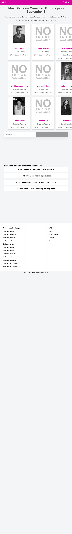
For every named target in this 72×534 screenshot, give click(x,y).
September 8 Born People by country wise (37, 189)
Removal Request (54, 241)
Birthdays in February (10, 234)
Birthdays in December (10, 266)
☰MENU (67, 2)
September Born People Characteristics (37, 169)
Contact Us (52, 237)
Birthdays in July (8, 250)
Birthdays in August (9, 253)
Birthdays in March (9, 237)
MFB (3, 2)
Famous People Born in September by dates (37, 182)
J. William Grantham (19, 86)
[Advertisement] (34, 150)
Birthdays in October (9, 260)
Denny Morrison (43, 86)
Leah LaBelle (19, 121)
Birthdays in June (8, 247)
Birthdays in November (10, 263)
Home (51, 231)
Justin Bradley (43, 48)
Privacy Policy (53, 234)
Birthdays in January (9, 231)
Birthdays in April (8, 241)
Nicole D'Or (43, 121)
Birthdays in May (8, 244)
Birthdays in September (10, 257)
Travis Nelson (19, 48)
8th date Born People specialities (37, 176)
